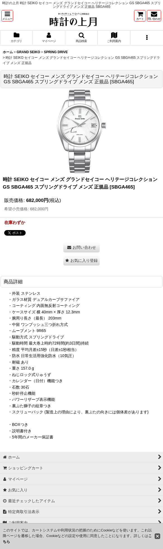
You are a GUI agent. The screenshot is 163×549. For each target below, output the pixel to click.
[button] (7, 15)
